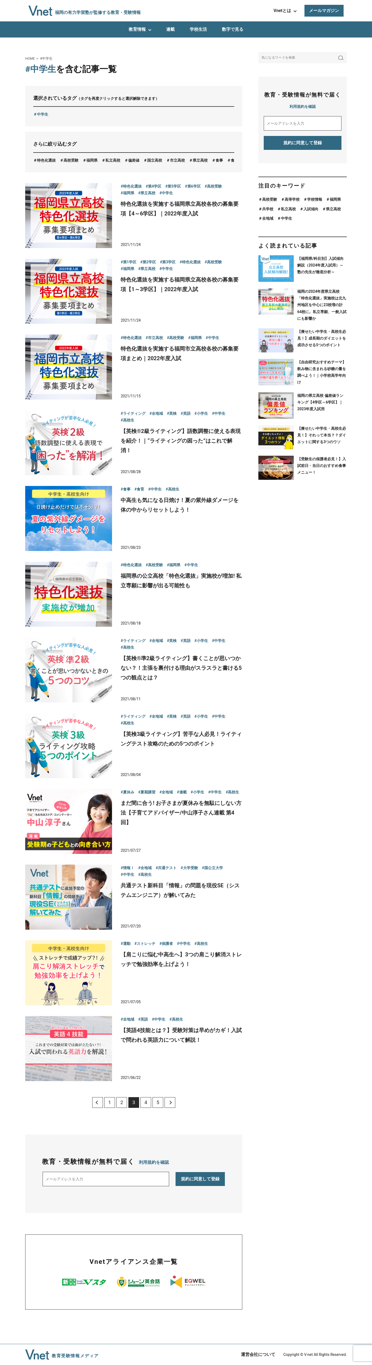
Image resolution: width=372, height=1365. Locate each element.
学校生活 (198, 29)
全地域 (267, 218)
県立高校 (200, 160)
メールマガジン (324, 10)
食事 (219, 160)
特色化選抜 (46, 160)
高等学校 (292, 199)
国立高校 (154, 160)
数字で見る (232, 29)
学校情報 (314, 199)
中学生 (42, 114)
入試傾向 (310, 209)
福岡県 (92, 160)
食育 (234, 160)
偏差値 (133, 160)
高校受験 (71, 160)
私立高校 (112, 160)
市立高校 (177, 160)
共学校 (267, 209)
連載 (170, 29)
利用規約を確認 (154, 1162)
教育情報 (137, 29)
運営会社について (258, 1354)
